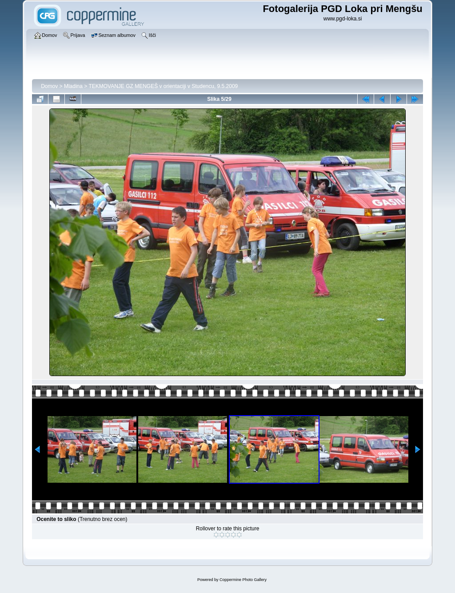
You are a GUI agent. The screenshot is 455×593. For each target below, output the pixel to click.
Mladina (73, 86)
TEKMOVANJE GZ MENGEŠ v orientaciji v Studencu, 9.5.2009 (163, 86)
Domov (49, 86)
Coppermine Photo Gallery (243, 579)
